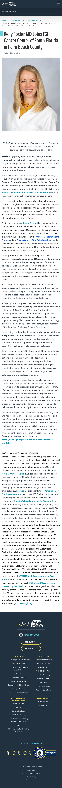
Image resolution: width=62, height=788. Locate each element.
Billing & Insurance (43, 663)
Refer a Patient (18, 703)
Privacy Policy (31, 777)
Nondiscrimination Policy (18, 693)
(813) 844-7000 (31, 635)
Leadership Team (18, 663)
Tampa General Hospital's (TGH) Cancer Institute (26, 193)
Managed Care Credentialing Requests (18, 730)
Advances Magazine (18, 681)
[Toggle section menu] (31, 12)
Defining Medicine (18, 711)
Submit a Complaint (43, 690)
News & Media (43, 702)
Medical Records (43, 679)
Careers (18, 725)
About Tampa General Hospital (19, 660)
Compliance (31, 770)
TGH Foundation (19, 674)
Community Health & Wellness (18, 685)
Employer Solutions (18, 689)
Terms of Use (31, 780)
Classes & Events (43, 667)
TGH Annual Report (18, 677)
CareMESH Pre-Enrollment (18, 715)
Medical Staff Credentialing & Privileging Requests (18, 720)
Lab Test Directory (43, 675)
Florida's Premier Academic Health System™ (18, 669)
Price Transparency (43, 686)
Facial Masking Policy (43, 671)
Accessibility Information (43, 660)
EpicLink (19, 707)
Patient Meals (43, 682)
